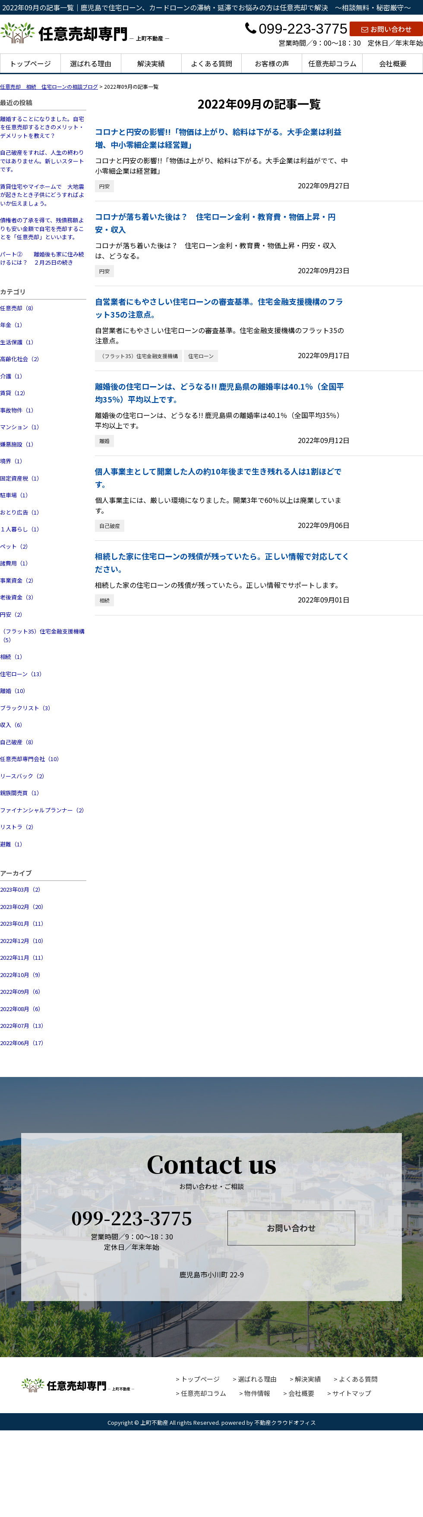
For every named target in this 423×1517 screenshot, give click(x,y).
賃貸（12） (14, 393)
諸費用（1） (15, 563)
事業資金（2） (18, 580)
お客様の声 (272, 63)
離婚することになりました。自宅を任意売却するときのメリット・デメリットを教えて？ (42, 127)
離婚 (104, 440)
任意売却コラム (332, 63)
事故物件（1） (18, 410)
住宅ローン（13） (22, 674)
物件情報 (257, 1393)
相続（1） (12, 656)
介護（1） (12, 376)
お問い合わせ (386, 29)
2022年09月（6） (22, 991)
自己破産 (109, 525)
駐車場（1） (15, 495)
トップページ (30, 63)
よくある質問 (211, 63)
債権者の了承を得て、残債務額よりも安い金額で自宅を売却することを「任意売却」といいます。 (42, 228)
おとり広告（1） (21, 512)
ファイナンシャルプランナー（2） (43, 810)
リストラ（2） (18, 827)
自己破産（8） (18, 742)
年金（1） (12, 325)
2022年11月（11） (23, 957)
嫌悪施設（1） (18, 444)
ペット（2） (15, 546)
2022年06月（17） (23, 1043)
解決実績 (151, 63)
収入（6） (12, 725)
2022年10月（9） (22, 975)
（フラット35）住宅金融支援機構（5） (42, 635)
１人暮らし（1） (21, 529)
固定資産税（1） (21, 478)
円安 (104, 186)
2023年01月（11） (23, 923)
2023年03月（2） (22, 889)
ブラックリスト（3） (27, 708)
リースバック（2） (23, 776)
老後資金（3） (18, 597)
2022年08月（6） (22, 1009)
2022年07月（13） (23, 1025)
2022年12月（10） (23, 940)
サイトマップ (351, 1393)
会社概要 (393, 63)
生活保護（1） (18, 342)
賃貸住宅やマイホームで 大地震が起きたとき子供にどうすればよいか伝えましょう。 (42, 194)
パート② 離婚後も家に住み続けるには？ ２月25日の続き (42, 258)
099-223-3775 (296, 29)
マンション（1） (21, 427)
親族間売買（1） (21, 793)
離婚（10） (14, 691)
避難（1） (12, 844)
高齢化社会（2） (21, 359)
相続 (104, 600)
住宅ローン (201, 355)
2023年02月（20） (23, 906)
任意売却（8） (18, 308)
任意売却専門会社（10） (31, 759)
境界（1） (12, 461)
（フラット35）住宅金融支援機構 (138, 355)
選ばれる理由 (90, 63)
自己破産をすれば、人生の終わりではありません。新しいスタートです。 (42, 160)
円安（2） (12, 614)
